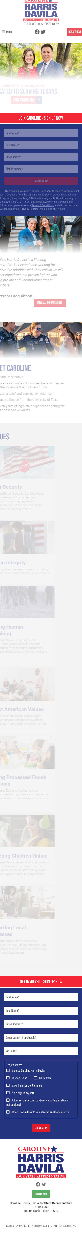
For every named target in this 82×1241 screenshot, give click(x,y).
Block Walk (45, 1078)
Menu (7, 27)
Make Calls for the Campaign (27, 1085)
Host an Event (19, 1078)
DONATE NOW (74, 27)
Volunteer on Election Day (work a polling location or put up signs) (37, 1102)
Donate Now (41, 1194)
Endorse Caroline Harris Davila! (28, 1070)
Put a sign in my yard (23, 1093)
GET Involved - (41, 981)
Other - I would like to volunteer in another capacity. (40, 1112)
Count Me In (41, 1128)
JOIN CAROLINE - (41, 118)
